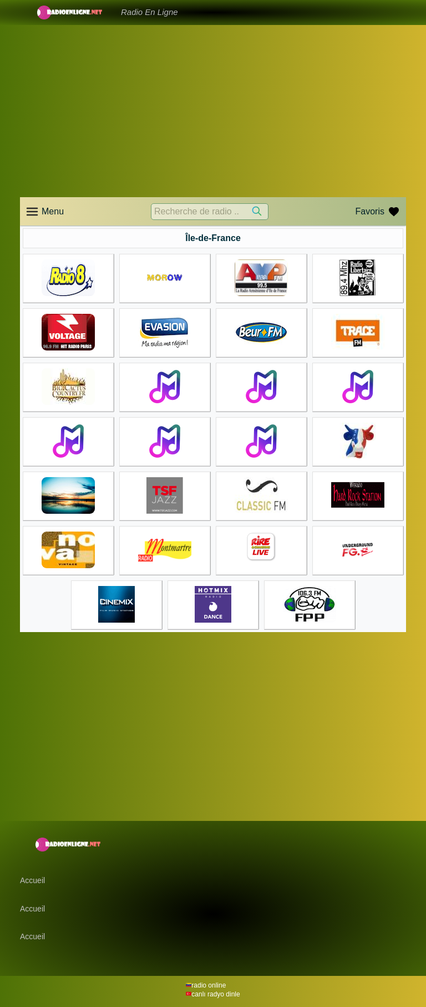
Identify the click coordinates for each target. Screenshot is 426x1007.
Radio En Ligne (149, 12)
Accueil (32, 880)
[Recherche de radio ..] (209, 211)
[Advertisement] (213, 111)
